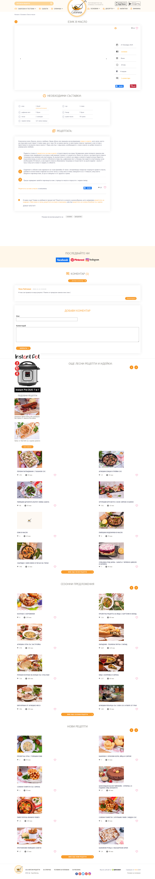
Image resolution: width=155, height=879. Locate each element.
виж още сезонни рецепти (77, 714)
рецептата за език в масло (47, 153)
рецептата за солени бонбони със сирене (87, 202)
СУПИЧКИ (57, 9)
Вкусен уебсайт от (110, 870)
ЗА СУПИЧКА (47, 870)
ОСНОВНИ (93, 9)
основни (124, 52)
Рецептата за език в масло (28, 188)
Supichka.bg (34, 873)
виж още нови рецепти (78, 857)
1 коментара (125, 78)
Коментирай (131, 298)
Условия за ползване (134, 873)
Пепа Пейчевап (24, 289)
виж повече (27, 447)
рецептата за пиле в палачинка (55, 202)
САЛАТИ (43, 9)
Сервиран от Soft (133, 870)
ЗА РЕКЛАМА (76, 870)
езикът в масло (86, 141)
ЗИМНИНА (136, 9)
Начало (16, 14)
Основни (23, 14)
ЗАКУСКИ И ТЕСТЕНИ (25, 9)
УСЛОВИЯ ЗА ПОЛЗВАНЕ (61, 870)
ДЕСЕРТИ (108, 9)
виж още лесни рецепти (77, 572)
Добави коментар (79, 281)
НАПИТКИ (123, 9)
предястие (78, 216)
